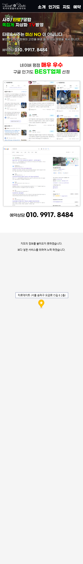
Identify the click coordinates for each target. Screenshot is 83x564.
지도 (66, 7)
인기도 (54, 7)
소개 (41, 7)
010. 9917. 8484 (31, 49)
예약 (77, 7)
